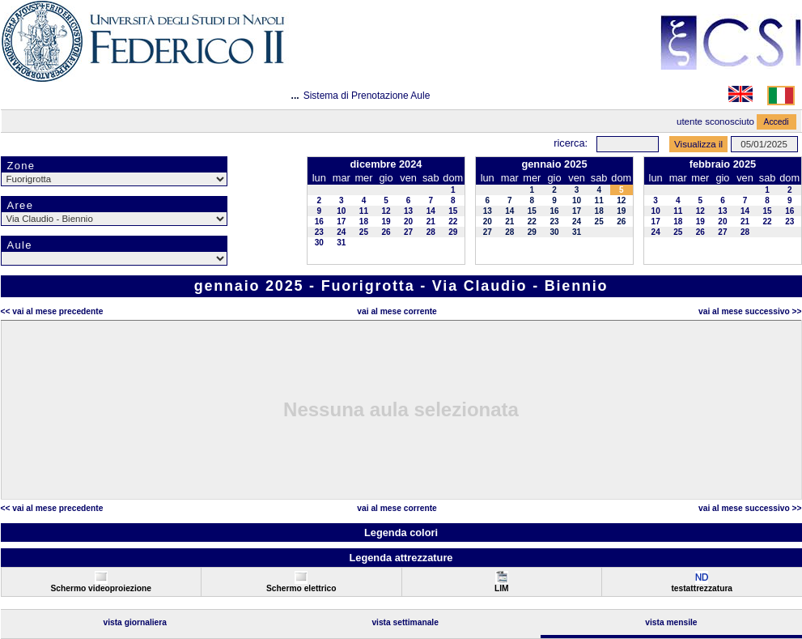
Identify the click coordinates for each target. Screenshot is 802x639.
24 (341, 232)
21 (430, 221)
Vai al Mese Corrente (396, 311)
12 (385, 211)
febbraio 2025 (723, 164)
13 (408, 211)
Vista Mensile (671, 622)
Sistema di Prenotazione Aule (367, 95)
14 (430, 211)
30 (319, 242)
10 (341, 211)
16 (319, 221)
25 (363, 232)
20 (408, 221)
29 (452, 232)
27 (408, 232)
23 (319, 232)
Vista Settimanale (405, 622)
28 (430, 232)
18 (363, 221)
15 (452, 211)
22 (452, 221)
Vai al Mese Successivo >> (749, 311)
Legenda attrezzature (400, 558)
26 (385, 232)
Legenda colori (401, 532)
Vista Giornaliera (135, 622)
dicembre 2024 (386, 164)
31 (341, 242)
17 (341, 221)
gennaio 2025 (554, 164)
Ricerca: (571, 143)
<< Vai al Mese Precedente (52, 311)
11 (363, 211)
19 (385, 221)
